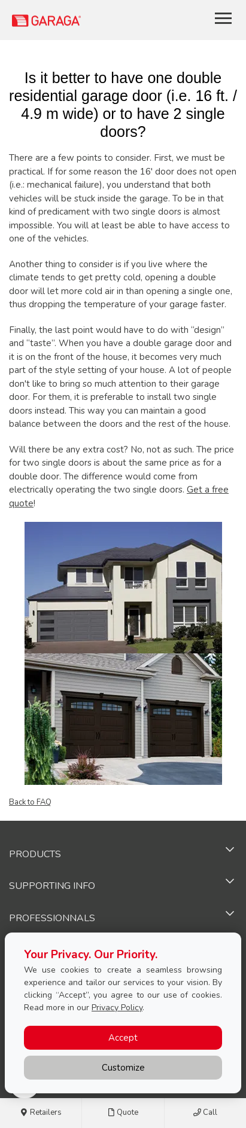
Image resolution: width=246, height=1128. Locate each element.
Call (205, 1113)
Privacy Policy (117, 1007)
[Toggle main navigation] (223, 18)
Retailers (41, 1113)
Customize (123, 1068)
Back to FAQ (30, 802)
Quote (122, 1113)
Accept (123, 1038)
